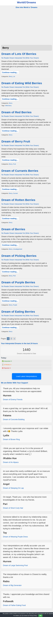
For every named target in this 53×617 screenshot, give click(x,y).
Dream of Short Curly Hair (13, 508)
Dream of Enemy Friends (12, 400)
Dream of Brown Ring (11, 439)
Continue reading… (10, 72)
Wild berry (8, 105)
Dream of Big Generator (12, 585)
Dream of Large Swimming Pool (15, 565)
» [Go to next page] (14, 339)
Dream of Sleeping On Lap (13, 488)
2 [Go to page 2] (11, 339)
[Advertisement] (26, 28)
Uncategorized (17, 249)
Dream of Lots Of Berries (18, 53)
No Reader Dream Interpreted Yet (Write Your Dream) (20, 58)
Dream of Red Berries (16, 112)
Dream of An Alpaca (10, 462)
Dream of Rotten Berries (18, 200)
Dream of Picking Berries (18, 255)
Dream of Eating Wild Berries (21, 83)
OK (40, 615)
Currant (15, 193)
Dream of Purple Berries (18, 282)
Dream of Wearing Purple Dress (15, 537)
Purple (15, 305)
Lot (14, 76)
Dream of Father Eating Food (14, 605)
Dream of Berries (13, 229)
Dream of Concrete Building (14, 419)
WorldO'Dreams (26, 2)
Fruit (14, 164)
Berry (10, 76)
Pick (14, 276)
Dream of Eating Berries (18, 311)
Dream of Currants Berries (19, 170)
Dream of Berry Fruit (15, 141)
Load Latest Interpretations (26, 376)
